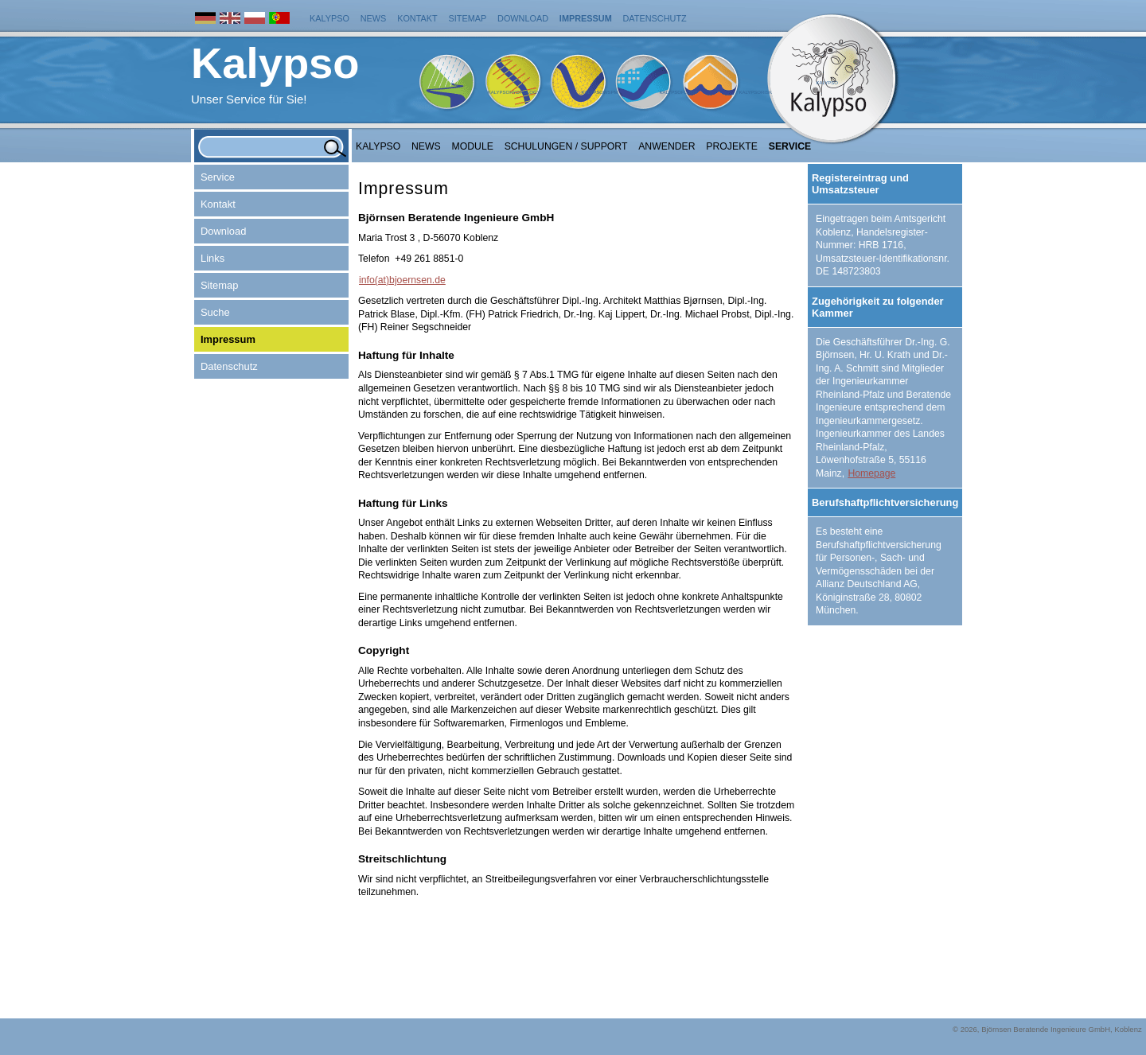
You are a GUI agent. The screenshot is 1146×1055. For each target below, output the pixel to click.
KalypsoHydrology (514, 92)
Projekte (732, 146)
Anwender (666, 146)
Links (212, 258)
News (374, 18)
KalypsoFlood (678, 92)
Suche (215, 312)
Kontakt (417, 18)
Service (790, 146)
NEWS (426, 146)
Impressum (585, 18)
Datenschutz (655, 18)
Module (472, 146)
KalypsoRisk (755, 92)
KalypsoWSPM (599, 92)
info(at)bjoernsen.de (402, 280)
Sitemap (468, 18)
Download (522, 18)
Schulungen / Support (566, 146)
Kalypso (329, 18)
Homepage (871, 473)
